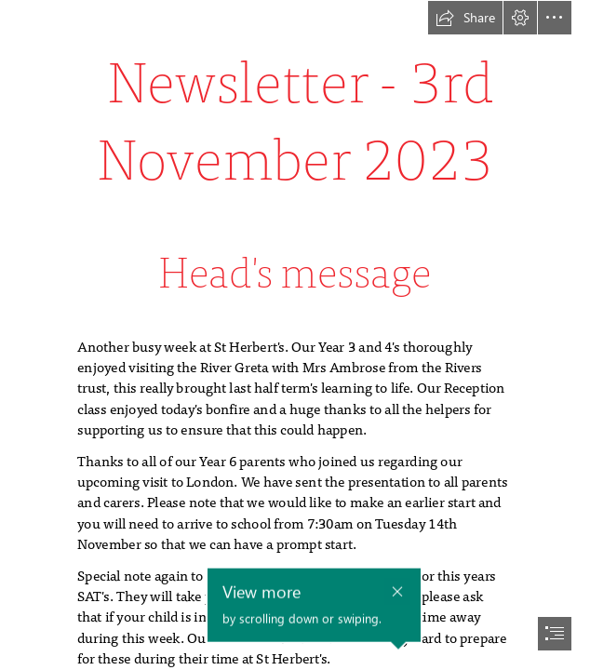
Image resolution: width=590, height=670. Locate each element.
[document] (295, 335)
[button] (465, 17)
